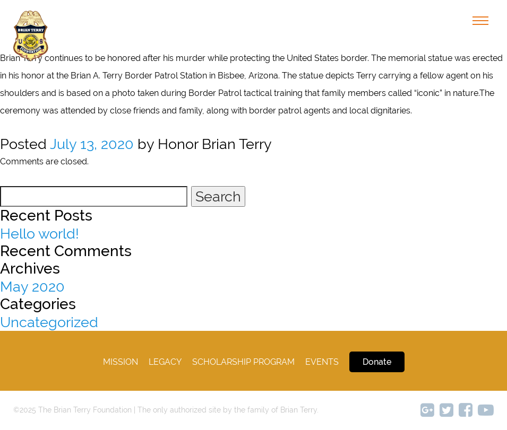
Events (322, 362)
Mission (120, 362)
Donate (377, 362)
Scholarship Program (243, 362)
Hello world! (39, 233)
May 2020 (32, 286)
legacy (165, 362)
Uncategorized (49, 322)
